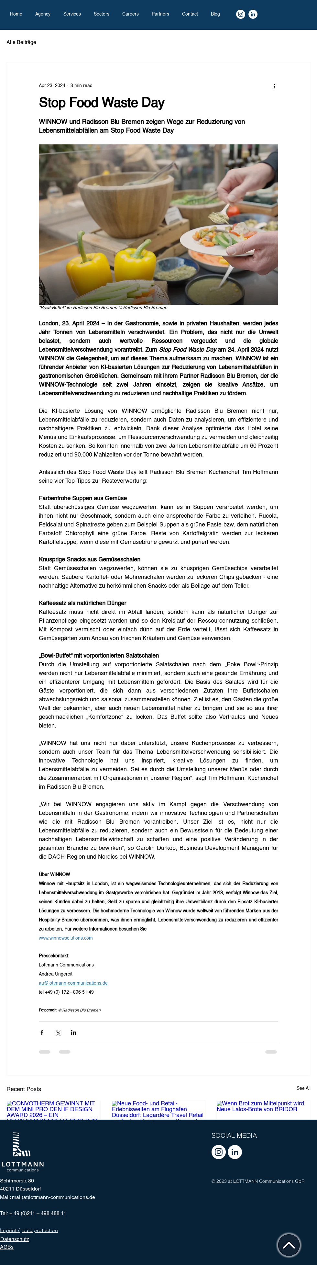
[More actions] (274, 86)
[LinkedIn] (252, 14)
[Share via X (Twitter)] (58, 1032)
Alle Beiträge (21, 42)
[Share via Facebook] (42, 1032)
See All (304, 1088)
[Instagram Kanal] (240, 14)
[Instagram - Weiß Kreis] (219, 1152)
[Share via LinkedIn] (74, 1032)
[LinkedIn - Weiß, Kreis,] (235, 1152)
